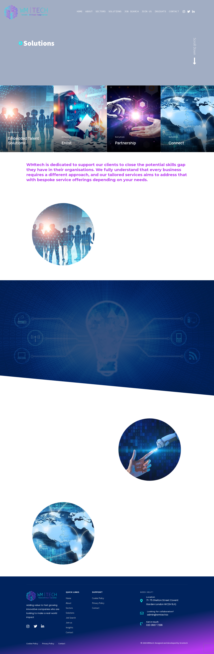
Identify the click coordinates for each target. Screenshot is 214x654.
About (89, 11)
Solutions (114, 11)
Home (80, 11)
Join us (147, 11)
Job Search (131, 11)
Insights (160, 11)
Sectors (100, 11)
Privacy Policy (98, 603)
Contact (174, 11)
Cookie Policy (98, 598)
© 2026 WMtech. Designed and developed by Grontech (164, 643)
